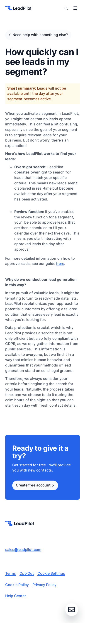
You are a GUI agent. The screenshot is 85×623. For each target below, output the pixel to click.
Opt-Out (26, 573)
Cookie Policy (17, 584)
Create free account (33, 485)
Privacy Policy (44, 584)
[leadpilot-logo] (18, 8)
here (60, 263)
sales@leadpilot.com (23, 549)
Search (66, 8)
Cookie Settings (51, 573)
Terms (10, 573)
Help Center (15, 596)
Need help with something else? (40, 34)
